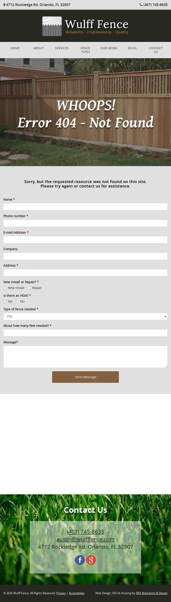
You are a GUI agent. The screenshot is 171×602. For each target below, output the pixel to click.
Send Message (85, 377)
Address (10, 265)
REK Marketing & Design (152, 593)
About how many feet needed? (27, 326)
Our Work (108, 48)
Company (10, 249)
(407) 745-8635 (154, 4)
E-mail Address (15, 232)
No (20, 301)
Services (62, 48)
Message (10, 342)
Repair (35, 288)
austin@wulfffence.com (85, 539)
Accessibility (77, 593)
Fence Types (85, 50)
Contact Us (156, 50)
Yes (8, 301)
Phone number (15, 216)
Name (9, 199)
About (38, 48)
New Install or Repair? (21, 282)
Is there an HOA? (17, 295)
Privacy (61, 593)
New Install (13, 288)
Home (15, 48)
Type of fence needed (20, 309)
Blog (132, 48)
